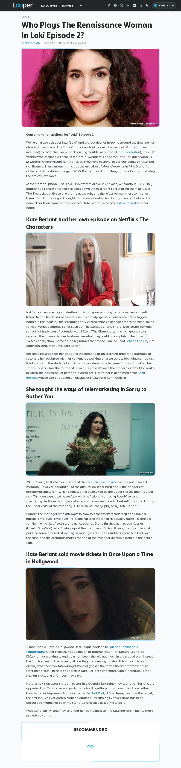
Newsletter (164, 5)
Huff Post (97, 693)
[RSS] (147, 6)
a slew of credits (127, 203)
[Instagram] (128, 6)
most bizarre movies (101, 482)
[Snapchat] (140, 6)
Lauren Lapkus (136, 341)
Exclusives (48, 5)
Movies (68, 5)
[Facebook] (109, 6)
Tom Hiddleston (128, 152)
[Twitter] (121, 6)
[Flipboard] (134, 6)
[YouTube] (115, 6)
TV (80, 5)
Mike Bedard (32, 43)
